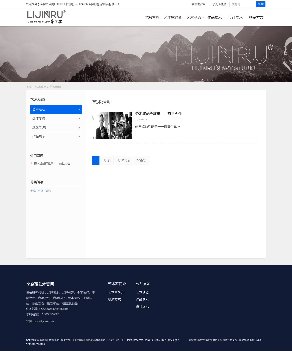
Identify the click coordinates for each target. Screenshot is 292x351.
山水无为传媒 (218, 4)
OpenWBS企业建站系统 (209, 340)
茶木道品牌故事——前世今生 (158, 114)
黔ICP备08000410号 (156, 340)
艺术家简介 (173, 17)
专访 (33, 190)
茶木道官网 (199, 4)
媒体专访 (56, 118)
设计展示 (235, 17)
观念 (48, 190)
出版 (41, 190)
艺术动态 (194, 17)
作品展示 (215, 17)
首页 (29, 86)
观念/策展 (56, 127)
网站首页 (152, 17)
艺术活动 (55, 86)
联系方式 (256, 17)
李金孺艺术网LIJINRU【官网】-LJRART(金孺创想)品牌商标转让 (77, 4)
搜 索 (261, 4)
